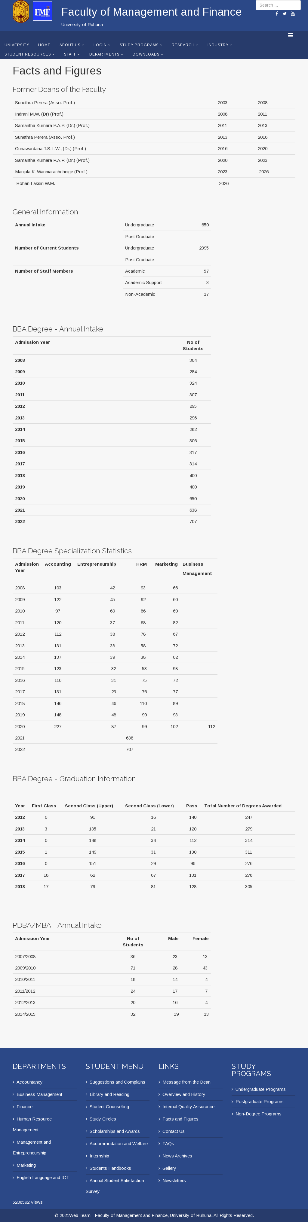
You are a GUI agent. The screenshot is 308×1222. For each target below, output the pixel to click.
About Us (70, 45)
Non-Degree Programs (259, 1113)
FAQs (168, 1143)
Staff (70, 54)
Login (100, 45)
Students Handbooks (110, 1168)
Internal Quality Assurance (188, 1106)
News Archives (177, 1155)
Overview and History (183, 1094)
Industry (218, 45)
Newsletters (174, 1180)
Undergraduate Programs (261, 1089)
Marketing (26, 1165)
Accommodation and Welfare (119, 1143)
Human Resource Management (32, 1124)
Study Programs (139, 45)
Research (183, 45)
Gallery (169, 1168)
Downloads (146, 54)
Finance (24, 1106)
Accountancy (30, 1081)
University (17, 45)
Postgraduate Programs (260, 1101)
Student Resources (28, 54)
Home (44, 45)
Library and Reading (109, 1094)
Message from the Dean (186, 1081)
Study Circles (103, 1118)
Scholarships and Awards (115, 1131)
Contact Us (173, 1131)
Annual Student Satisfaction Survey (115, 1186)
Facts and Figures (180, 1118)
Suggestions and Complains (117, 1081)
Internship (99, 1155)
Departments (104, 54)
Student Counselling (109, 1106)
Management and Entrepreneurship (32, 1147)
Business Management (39, 1094)
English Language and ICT (43, 1177)
